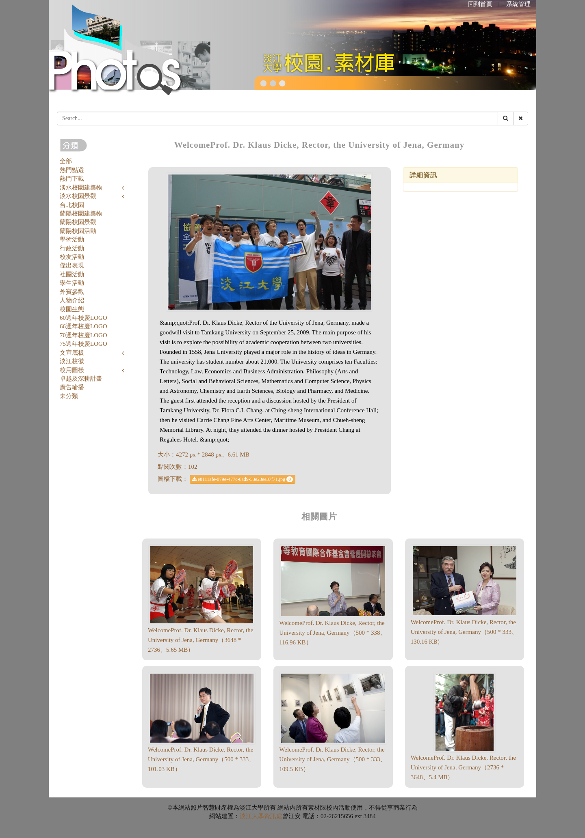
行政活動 (72, 248)
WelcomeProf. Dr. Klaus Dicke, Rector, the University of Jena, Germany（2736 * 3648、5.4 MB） (463, 767)
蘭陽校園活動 (78, 231)
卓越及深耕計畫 (81, 378)
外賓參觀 (72, 292)
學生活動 (72, 283)
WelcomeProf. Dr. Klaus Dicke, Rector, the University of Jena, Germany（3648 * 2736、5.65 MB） (200, 640)
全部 (66, 161)
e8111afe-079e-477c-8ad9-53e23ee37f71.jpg (242, 479)
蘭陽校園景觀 (78, 222)
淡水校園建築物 (81, 187)
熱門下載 (72, 178)
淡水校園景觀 (78, 196)
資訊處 (273, 816)
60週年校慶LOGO (83, 318)
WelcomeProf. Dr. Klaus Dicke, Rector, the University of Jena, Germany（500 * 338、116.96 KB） (332, 633)
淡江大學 (252, 816)
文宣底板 (72, 352)
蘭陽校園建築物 (81, 213)
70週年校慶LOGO (83, 335)
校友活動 (72, 257)
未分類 (69, 396)
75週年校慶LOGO (83, 343)
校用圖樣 (72, 370)
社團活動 (72, 274)
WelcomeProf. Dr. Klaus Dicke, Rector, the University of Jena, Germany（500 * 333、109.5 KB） (332, 759)
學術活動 (72, 239)
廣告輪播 (72, 387)
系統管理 (518, 4)
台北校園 (72, 205)
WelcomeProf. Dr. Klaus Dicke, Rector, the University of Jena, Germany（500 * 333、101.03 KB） (201, 759)
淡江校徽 (72, 361)
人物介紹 (72, 300)
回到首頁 (480, 4)
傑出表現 (72, 265)
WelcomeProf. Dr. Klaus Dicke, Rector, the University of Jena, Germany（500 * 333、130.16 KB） (464, 632)
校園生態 (72, 309)
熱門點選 (72, 170)
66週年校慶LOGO (83, 326)
